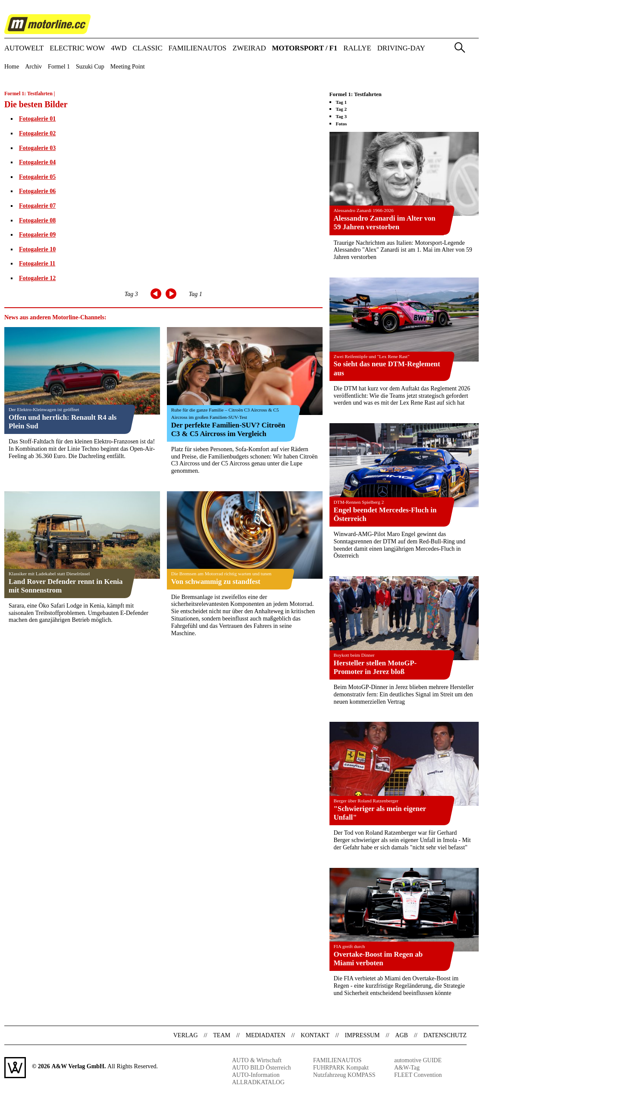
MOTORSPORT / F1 (305, 48)
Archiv (33, 67)
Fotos (341, 123)
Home (11, 67)
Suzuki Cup (90, 67)
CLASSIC (148, 48)
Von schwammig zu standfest (215, 581)
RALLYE (357, 48)
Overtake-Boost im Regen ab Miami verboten (378, 958)
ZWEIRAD (249, 48)
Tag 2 (341, 109)
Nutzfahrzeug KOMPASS (344, 1075)
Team (221, 1035)
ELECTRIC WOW (77, 48)
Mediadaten (265, 1035)
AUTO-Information (255, 1075)
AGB (401, 1035)
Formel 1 (59, 67)
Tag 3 (131, 294)
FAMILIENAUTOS (198, 48)
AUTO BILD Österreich (261, 1067)
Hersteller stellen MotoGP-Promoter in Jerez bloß (375, 667)
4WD (118, 48)
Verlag (185, 1035)
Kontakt (315, 1035)
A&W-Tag (407, 1067)
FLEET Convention (418, 1075)
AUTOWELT (24, 48)
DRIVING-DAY (401, 48)
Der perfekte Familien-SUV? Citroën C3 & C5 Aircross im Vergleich (228, 429)
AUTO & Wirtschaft (257, 1060)
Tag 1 (195, 294)
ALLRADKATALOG (258, 1082)
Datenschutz (445, 1035)
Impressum (362, 1035)
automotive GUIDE (418, 1060)
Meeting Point (127, 67)
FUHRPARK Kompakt (341, 1067)
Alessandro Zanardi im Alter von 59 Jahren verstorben (385, 222)
